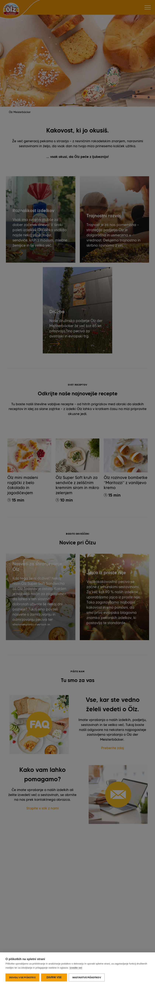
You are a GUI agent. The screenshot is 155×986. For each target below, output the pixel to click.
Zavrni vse (54, 977)
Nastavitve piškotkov (86, 977)
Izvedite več (75, 967)
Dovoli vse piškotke (22, 977)
